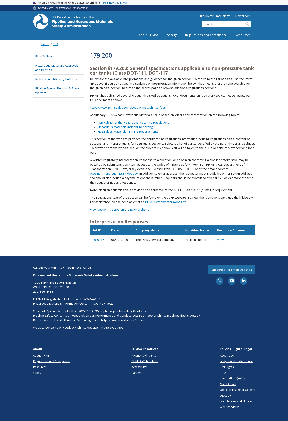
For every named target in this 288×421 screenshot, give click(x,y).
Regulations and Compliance (206, 35)
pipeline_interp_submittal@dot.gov (114, 173)
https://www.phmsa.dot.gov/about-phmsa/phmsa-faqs (128, 107)
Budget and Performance (236, 361)
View (220, 240)
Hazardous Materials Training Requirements (128, 131)
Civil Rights (227, 367)
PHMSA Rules (44, 56)
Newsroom (243, 16)
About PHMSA (149, 35)
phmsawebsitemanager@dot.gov (100, 327)
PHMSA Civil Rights (143, 355)
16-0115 (98, 240)
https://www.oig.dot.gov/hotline (123, 320)
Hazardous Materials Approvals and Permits (57, 67)
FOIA (223, 373)
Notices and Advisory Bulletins (56, 79)
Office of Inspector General (237, 390)
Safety (172, 35)
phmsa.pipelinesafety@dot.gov (124, 311)
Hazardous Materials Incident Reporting (125, 127)
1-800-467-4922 (102, 303)
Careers (136, 373)
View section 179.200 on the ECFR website (119, 209)
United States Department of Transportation (63, 8)
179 (55, 44)
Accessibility (139, 367)
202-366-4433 (43, 291)
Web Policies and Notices (236, 401)
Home (45, 44)
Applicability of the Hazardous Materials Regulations (133, 122)
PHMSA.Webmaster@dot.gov (165, 202)
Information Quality (232, 378)
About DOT (227, 355)
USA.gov (225, 395)
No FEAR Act (228, 384)
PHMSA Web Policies (144, 361)
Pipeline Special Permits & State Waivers (57, 90)
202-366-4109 (90, 299)
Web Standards (229, 407)
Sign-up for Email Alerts (215, 16)
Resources (243, 35)
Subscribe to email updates (231, 270)
